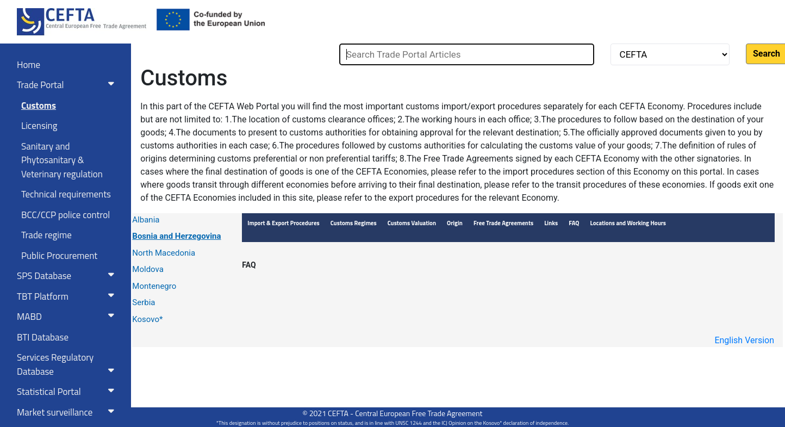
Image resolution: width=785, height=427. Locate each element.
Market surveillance (68, 412)
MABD (68, 317)
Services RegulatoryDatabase (68, 364)
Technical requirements (66, 194)
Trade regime (46, 235)
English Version (744, 340)
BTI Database (42, 337)
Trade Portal (68, 85)
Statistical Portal (68, 392)
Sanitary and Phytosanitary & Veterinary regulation (62, 160)
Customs (38, 105)
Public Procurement (59, 256)
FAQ (249, 265)
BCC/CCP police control (65, 215)
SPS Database (68, 276)
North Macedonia (163, 253)
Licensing (39, 126)
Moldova (148, 269)
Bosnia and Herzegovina (176, 236)
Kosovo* (147, 319)
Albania (145, 220)
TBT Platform (68, 296)
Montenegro (154, 286)
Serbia (143, 302)
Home (28, 65)
